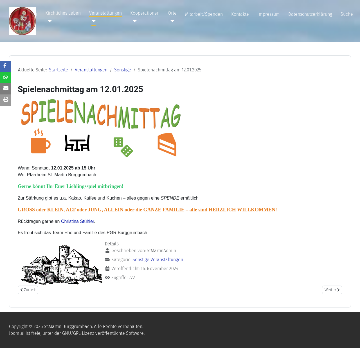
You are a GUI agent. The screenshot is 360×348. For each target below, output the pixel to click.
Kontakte (240, 14)
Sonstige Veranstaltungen (157, 259)
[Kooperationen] (133, 21)
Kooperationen (144, 13)
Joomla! (16, 333)
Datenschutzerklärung (310, 14)
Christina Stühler (77, 221)
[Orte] (171, 21)
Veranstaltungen (105, 13)
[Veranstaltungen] (92, 21)
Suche (347, 14)
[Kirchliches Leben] (48, 21)
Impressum (268, 14)
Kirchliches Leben (63, 13)
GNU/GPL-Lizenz (78, 333)
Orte (172, 13)
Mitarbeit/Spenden (204, 14)
